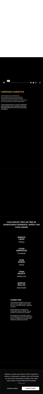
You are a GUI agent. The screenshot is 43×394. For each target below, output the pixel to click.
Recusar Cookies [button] (12, 388)
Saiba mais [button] (21, 383)
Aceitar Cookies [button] (30, 388)
